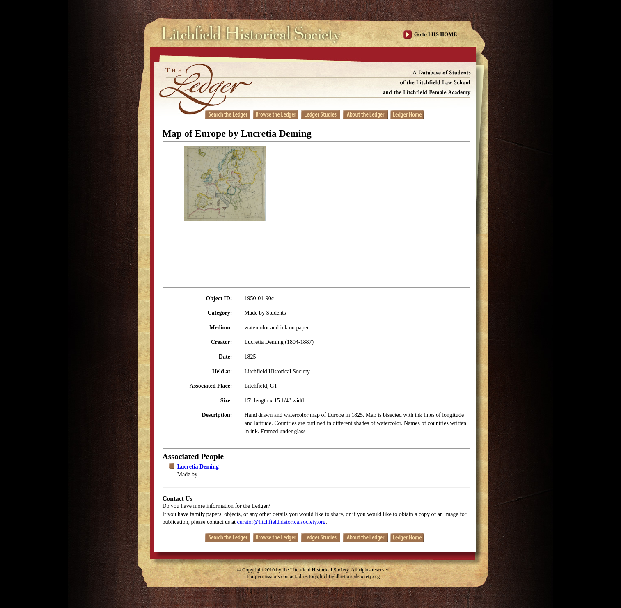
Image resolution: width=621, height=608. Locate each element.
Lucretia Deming (198, 467)
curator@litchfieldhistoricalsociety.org (281, 522)
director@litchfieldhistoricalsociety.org (339, 576)
